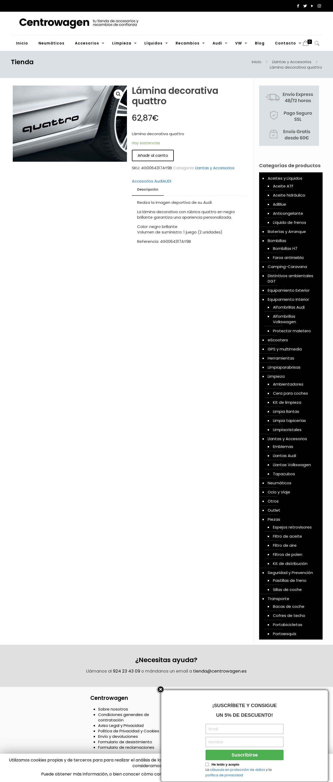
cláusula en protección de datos (237, 769)
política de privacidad (224, 775)
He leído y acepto (225, 764)
